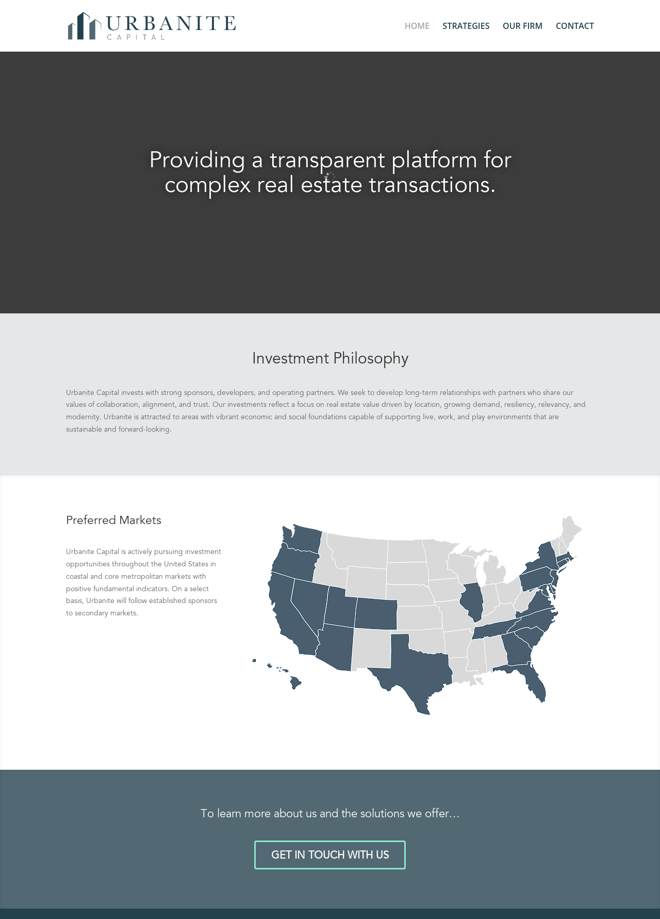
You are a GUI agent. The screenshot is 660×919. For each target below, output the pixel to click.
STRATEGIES (466, 26)
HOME (417, 26)
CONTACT (575, 26)
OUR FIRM (522, 26)
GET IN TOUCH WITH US (330, 856)
